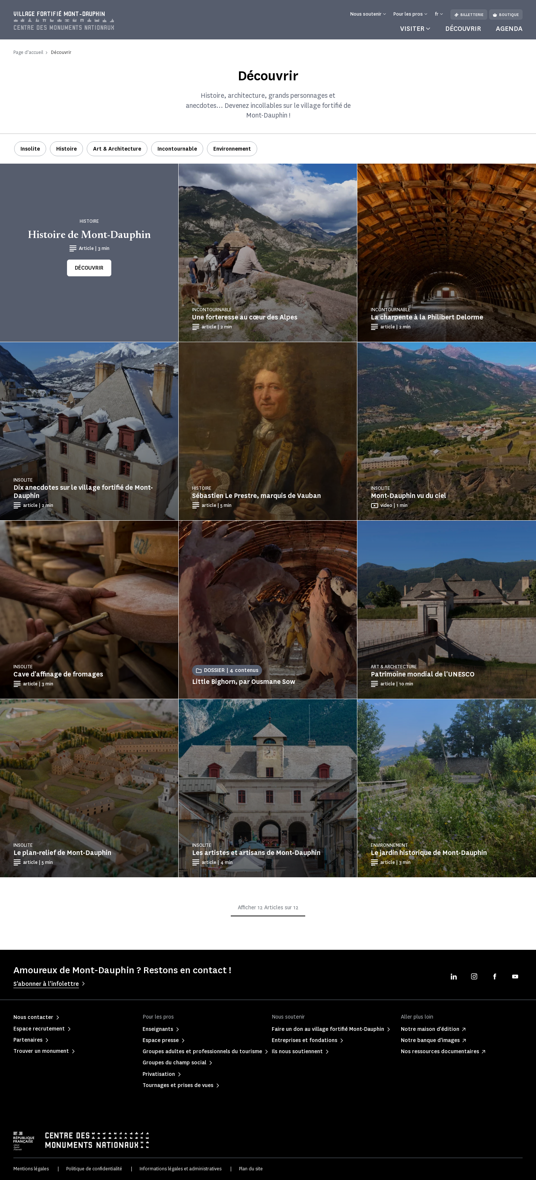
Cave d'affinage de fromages (58, 674)
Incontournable (177, 148)
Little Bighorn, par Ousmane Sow (243, 681)
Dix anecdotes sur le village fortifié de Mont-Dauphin (83, 491)
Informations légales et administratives (180, 1168)
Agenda (509, 28)
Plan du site (251, 1168)
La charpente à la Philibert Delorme (427, 317)
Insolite (30, 148)
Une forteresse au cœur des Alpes (244, 317)
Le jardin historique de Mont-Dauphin (429, 852)
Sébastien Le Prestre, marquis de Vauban (256, 495)
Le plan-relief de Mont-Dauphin (62, 852)
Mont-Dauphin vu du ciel (408, 495)
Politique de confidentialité (94, 1168)
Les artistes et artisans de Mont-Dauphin (256, 852)
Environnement (232, 148)
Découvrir (463, 28)
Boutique (506, 14)
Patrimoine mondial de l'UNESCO (423, 674)
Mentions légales (31, 1168)
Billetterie (469, 14)
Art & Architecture (117, 148)
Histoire (66, 148)
